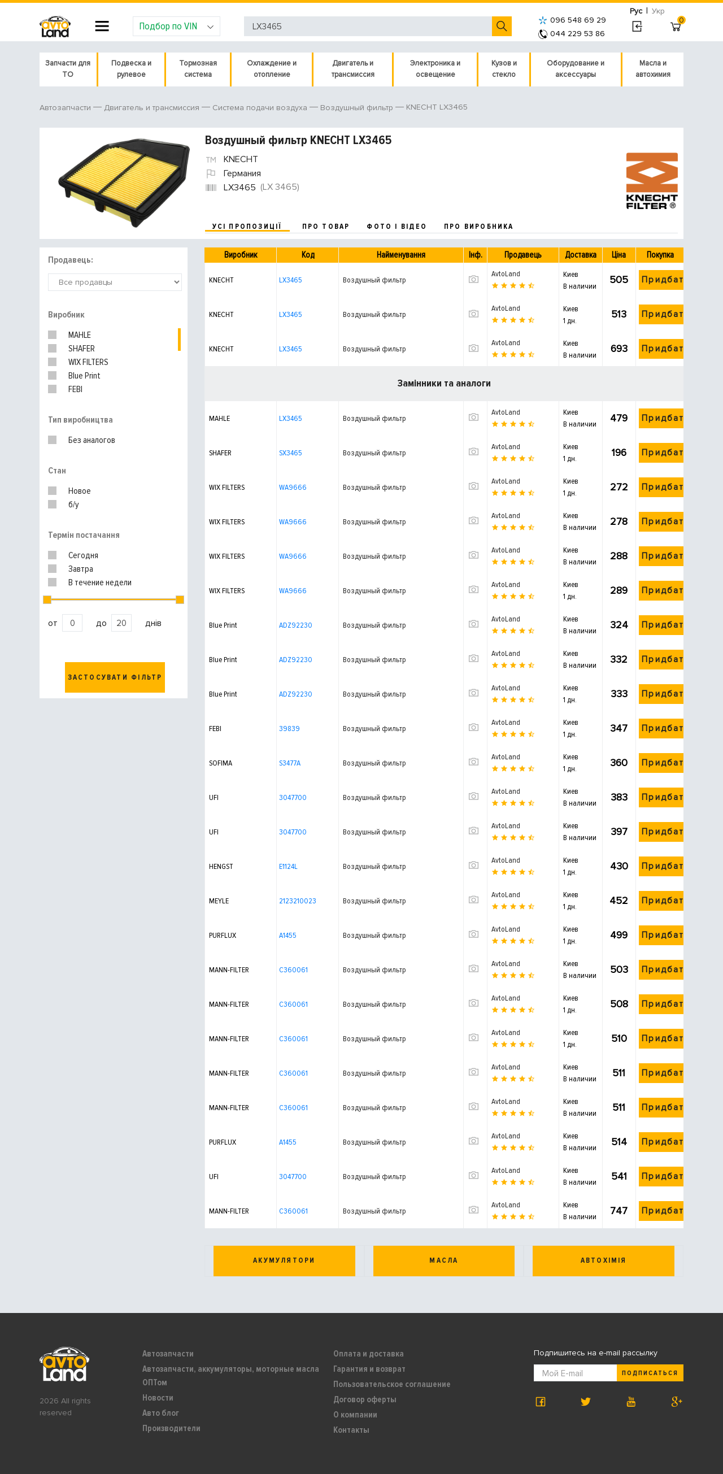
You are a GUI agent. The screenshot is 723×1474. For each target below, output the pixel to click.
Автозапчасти (168, 1354)
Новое (79, 491)
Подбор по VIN (176, 26)
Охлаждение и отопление (272, 69)
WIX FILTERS (88, 362)
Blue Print (84, 375)
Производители (171, 1428)
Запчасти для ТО (67, 69)
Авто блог (160, 1413)
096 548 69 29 (572, 20)
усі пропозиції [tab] (247, 226)
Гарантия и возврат (369, 1369)
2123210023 (297, 901)
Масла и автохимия (652, 69)
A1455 (288, 935)
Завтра (80, 569)
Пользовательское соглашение (392, 1384)
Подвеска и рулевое (131, 69)
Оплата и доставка (368, 1354)
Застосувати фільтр (115, 677)
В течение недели (100, 582)
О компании (355, 1415)
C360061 (293, 970)
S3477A (289, 763)
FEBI (75, 389)
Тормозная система (198, 69)
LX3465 (290, 280)
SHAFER (81, 348)
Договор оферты (365, 1399)
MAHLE (79, 335)
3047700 (293, 797)
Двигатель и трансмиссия (353, 69)
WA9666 (293, 487)
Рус (636, 11)
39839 (289, 728)
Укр (658, 11)
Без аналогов (91, 440)
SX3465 (290, 453)
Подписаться (650, 1373)
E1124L (288, 866)
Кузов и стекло (504, 69)
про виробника (479, 226)
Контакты (351, 1430)
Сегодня (83, 555)
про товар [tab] (326, 226)
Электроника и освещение (435, 69)
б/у (73, 504)
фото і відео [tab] (397, 226)
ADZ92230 (295, 625)
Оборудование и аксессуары (575, 69)
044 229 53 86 (571, 33)
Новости (157, 1398)
